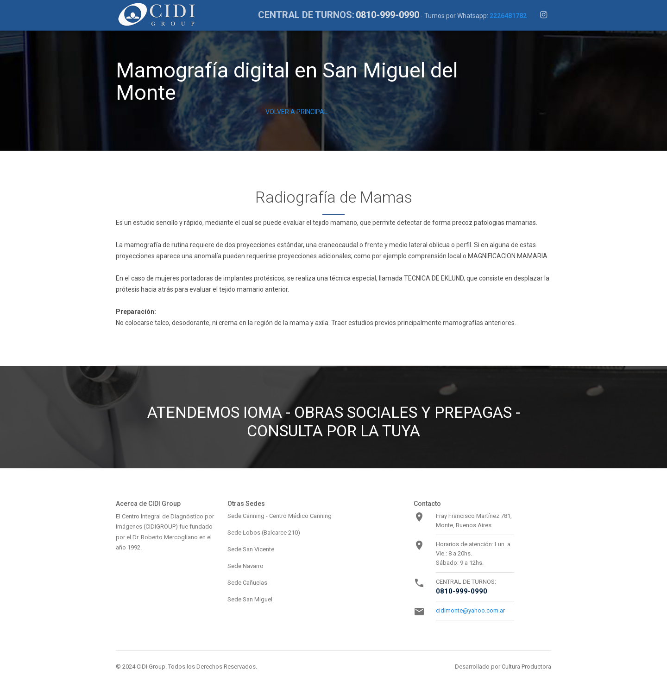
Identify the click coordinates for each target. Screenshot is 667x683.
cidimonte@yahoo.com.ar (470, 610)
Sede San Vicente (250, 549)
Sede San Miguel (249, 599)
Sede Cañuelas (247, 582)
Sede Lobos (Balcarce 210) (263, 532)
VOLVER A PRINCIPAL (296, 111)
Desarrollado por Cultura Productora (503, 666)
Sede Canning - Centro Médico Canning (279, 515)
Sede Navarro (245, 565)
